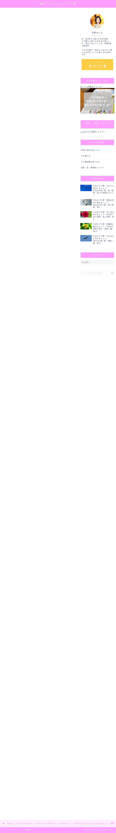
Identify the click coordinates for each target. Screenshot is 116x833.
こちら (83, 132)
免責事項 (28, 830)
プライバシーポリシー (13, 830)
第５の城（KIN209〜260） (11, 15)
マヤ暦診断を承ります (90, 162)
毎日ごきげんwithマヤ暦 (58, 3)
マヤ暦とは (86, 156)
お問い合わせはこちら (90, 150)
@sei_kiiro (41, 47)
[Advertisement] (38, 726)
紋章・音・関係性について (92, 168)
